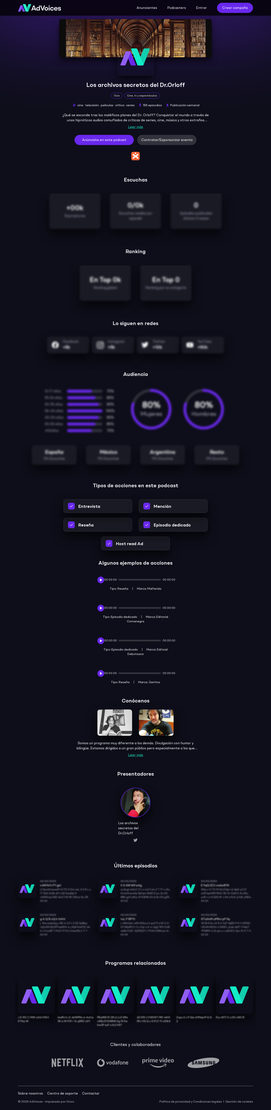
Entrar (201, 8)
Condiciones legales (207, 1101)
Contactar (91, 1093)
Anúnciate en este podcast (104, 140)
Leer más (135, 127)
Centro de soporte (62, 1093)
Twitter (159, 341)
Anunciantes (147, 8)
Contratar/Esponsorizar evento (167, 140)
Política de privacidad (174, 1101)
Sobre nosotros (30, 1093)
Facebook (71, 341)
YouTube (205, 341)
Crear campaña (235, 8)
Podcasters (176, 8)
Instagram (116, 341)
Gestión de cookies (239, 1101)
